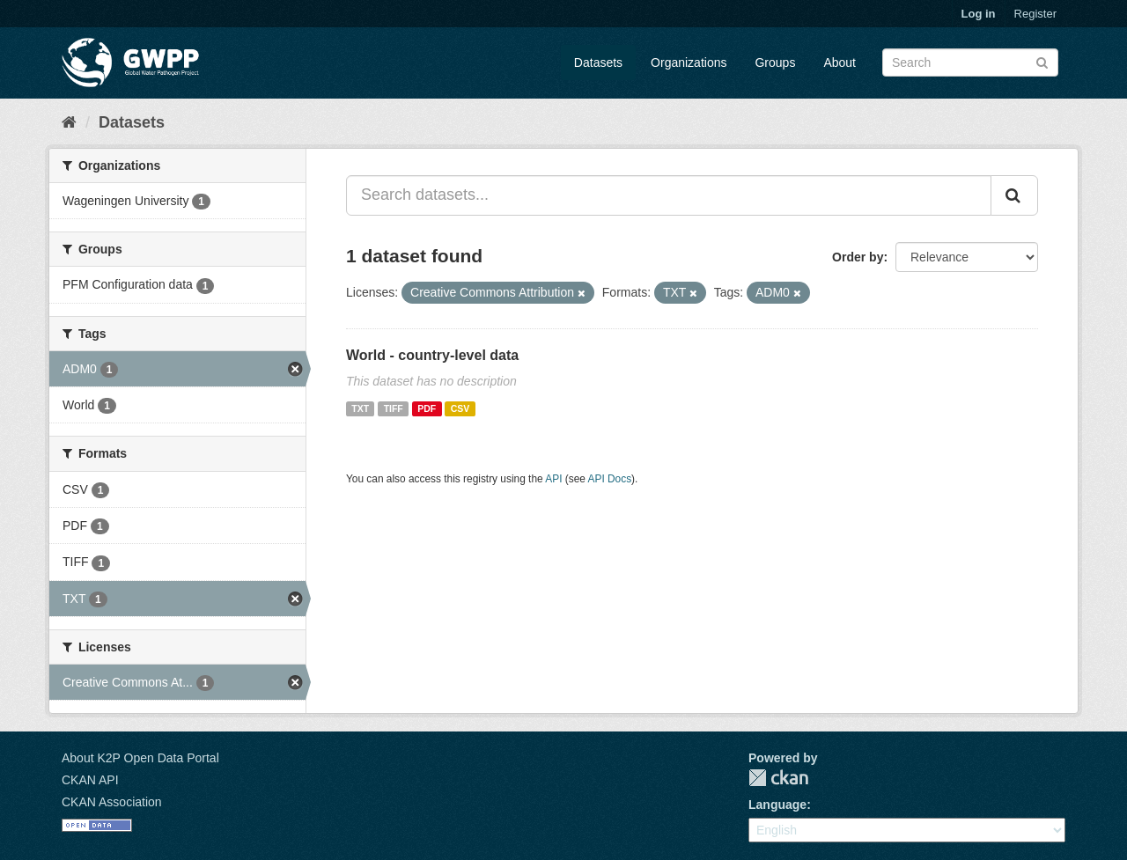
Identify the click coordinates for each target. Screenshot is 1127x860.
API (553, 479)
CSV (460, 408)
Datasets (598, 62)
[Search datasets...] (668, 195)
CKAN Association (112, 802)
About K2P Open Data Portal (140, 758)
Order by (857, 257)
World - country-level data (432, 355)
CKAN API (90, 780)
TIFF (393, 408)
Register (1035, 13)
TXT (360, 408)
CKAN (778, 777)
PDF (426, 408)
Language (777, 805)
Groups (775, 62)
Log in (978, 13)
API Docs (610, 479)
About (839, 62)
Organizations (688, 62)
